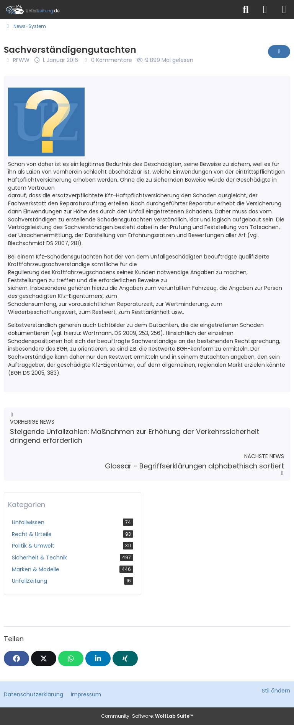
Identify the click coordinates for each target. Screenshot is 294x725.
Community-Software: (147, 716)
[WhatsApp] (70, 658)
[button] (98, 658)
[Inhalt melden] (279, 51)
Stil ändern (276, 690)
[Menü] (284, 9)
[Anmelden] (265, 9)
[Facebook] (16, 658)
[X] (43, 658)
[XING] (125, 658)
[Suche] (245, 9)
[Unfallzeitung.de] (118, 9)
